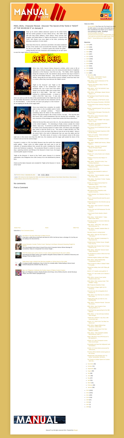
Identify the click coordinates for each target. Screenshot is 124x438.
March (89, 382)
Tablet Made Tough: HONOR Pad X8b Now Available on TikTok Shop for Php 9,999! (44, 261)
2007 (87, 404)
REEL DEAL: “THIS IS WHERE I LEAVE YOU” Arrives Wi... (98, 176)
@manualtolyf (91, 26)
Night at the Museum (51, 177)
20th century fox (22, 177)
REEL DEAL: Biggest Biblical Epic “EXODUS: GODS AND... (96, 326)
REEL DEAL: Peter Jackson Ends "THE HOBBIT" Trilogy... (98, 281)
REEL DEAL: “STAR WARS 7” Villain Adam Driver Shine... (97, 217)
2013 (87, 390)
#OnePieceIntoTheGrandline (95, 35)
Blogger (76, 430)
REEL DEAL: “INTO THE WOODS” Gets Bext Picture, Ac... (98, 89)
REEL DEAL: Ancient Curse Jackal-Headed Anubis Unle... (96, 278)
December (91, 75)
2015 (87, 70)
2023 (87, 51)
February (90, 385)
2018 (87, 63)
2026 (87, 44)
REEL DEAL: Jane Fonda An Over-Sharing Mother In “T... (96, 307)
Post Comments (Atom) (27, 230)
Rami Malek (59, 177)
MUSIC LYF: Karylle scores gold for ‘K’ (97, 271)
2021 (87, 56)
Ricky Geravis (73, 177)
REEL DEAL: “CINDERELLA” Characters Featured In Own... (98, 166)
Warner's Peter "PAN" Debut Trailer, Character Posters (96, 187)
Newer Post (17, 227)
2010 (87, 397)
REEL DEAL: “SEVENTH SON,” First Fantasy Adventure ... (97, 162)
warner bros (35, 178)
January (90, 387)
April (89, 380)
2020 (87, 58)
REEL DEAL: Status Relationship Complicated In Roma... (96, 260)
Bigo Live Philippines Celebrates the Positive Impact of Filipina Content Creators (43, 270)
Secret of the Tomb (27, 178)
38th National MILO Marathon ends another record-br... (96, 191)
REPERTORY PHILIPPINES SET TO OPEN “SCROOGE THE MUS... (97, 356)
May (89, 378)
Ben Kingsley (30, 177)
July (89, 373)
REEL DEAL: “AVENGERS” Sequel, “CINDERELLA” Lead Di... (97, 77)
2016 (87, 68)
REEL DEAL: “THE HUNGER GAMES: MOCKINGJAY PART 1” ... (97, 333)
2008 (87, 402)
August (90, 371)
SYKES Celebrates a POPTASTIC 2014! (98, 99)
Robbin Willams (18, 178)
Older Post (76, 227)
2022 (87, 54)
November (91, 364)
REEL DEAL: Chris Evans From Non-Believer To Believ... (97, 329)
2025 (87, 47)
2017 (87, 66)
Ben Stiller (35, 177)
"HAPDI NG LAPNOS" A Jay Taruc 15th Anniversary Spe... (97, 318)
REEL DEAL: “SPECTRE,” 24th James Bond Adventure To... (97, 225)
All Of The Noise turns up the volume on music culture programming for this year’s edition (46, 253)
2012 (87, 392)
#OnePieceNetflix (92, 33)
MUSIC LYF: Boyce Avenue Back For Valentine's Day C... (97, 183)
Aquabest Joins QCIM (93, 169)
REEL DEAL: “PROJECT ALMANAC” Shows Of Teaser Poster (97, 147)
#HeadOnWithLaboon (109, 35)
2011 (87, 395)
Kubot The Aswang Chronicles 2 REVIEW (98, 102)
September (91, 368)
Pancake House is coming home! (96, 232)
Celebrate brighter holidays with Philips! (97, 257)
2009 (87, 400)
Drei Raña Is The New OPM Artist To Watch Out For (36, 235)
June (89, 375)
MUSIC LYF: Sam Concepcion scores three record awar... (97, 341)
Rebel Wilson (66, 177)
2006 (87, 406)
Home (46, 227)
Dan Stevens (42, 177)
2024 (87, 49)
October (90, 366)
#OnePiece (100, 33)
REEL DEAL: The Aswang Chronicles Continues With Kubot (97, 124)
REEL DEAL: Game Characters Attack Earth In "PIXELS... (97, 116)
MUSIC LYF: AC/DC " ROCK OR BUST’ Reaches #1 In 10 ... (98, 135)
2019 (87, 61)
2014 (87, 73)
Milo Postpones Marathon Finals (96, 285)
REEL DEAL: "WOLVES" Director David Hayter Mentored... (98, 250)
